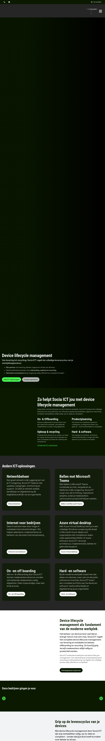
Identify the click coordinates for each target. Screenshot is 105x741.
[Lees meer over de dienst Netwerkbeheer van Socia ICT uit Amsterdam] (14, 504)
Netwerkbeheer (18, 476)
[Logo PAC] (85, 697)
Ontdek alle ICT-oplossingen (47, 445)
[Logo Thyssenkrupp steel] (20, 697)
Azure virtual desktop (75, 523)
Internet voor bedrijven (23, 523)
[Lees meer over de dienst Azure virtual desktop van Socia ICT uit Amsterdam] (69, 552)
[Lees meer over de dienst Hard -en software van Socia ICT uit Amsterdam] (68, 594)
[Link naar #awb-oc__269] (100, 11)
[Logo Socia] (9, 8)
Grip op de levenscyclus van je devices (77, 724)
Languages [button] (92, 9)
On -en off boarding (21, 571)
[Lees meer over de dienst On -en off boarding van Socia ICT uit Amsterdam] (16, 594)
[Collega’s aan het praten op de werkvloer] (26, 724)
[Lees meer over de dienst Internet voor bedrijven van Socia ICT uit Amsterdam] (17, 552)
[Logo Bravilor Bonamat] (52, 693)
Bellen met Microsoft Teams (74, 478)
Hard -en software (72, 571)
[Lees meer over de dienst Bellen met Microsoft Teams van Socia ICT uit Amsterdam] (71, 504)
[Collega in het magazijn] (26, 630)
